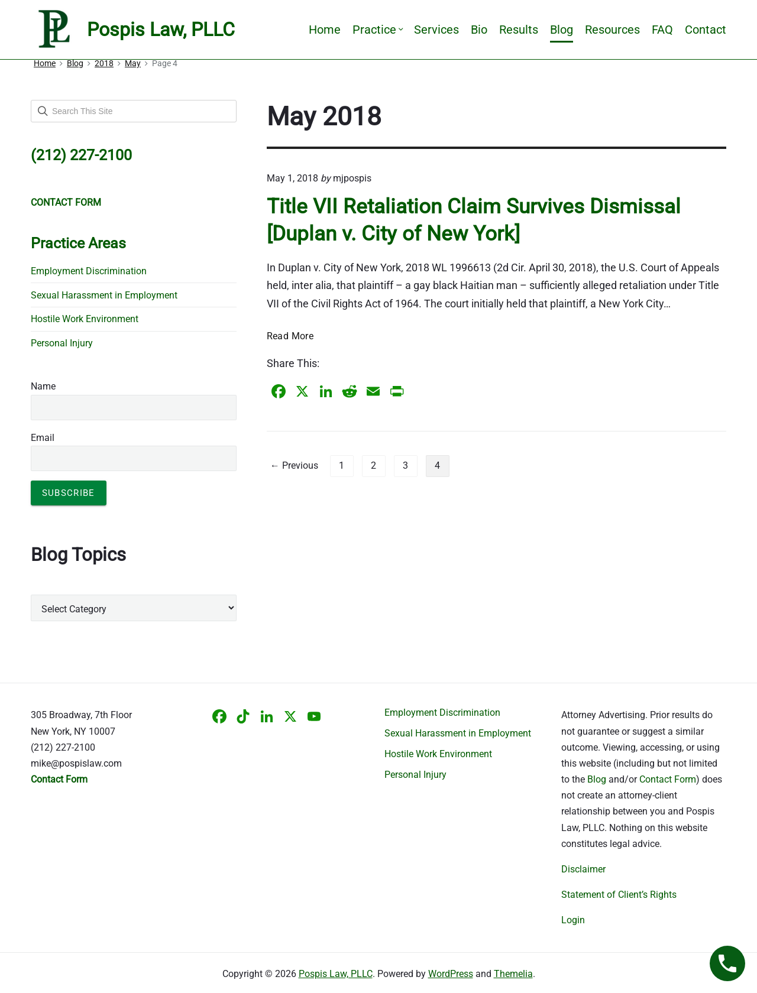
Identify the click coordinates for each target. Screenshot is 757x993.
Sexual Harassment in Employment (104, 295)
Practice (377, 30)
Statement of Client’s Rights (619, 894)
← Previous (294, 465)
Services (436, 29)
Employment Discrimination (89, 271)
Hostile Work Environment (84, 318)
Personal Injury (62, 343)
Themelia (513, 973)
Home (325, 29)
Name (43, 386)
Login (573, 920)
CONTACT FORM (66, 202)
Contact (705, 29)
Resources (612, 29)
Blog (561, 29)
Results (518, 29)
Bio (479, 29)
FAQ (662, 29)
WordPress (450, 973)
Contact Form (667, 779)
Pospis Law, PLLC (336, 973)
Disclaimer (583, 869)
